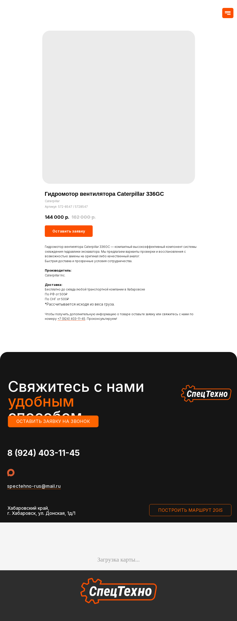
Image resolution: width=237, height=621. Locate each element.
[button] (227, 13)
